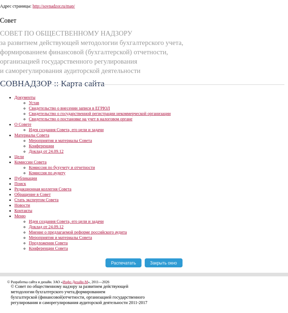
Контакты (23, 210)
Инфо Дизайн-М (75, 282)
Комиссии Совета (30, 162)
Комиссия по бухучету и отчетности (62, 167)
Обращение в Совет (32, 194)
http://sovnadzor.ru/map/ (53, 6)
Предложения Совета (48, 242)
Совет (8, 20)
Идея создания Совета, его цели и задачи (66, 129)
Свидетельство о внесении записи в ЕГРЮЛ (69, 108)
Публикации (25, 178)
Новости (22, 205)
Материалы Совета (31, 135)
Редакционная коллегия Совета (42, 189)
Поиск (20, 183)
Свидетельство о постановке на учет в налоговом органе (80, 118)
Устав (34, 102)
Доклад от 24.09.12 (46, 151)
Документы (24, 97)
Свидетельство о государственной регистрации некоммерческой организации (100, 113)
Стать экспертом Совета (36, 199)
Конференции (41, 145)
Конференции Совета (48, 248)
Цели (19, 156)
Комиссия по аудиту (47, 172)
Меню (20, 215)
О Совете (22, 124)
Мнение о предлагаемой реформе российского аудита (78, 232)
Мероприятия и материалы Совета (60, 140)
